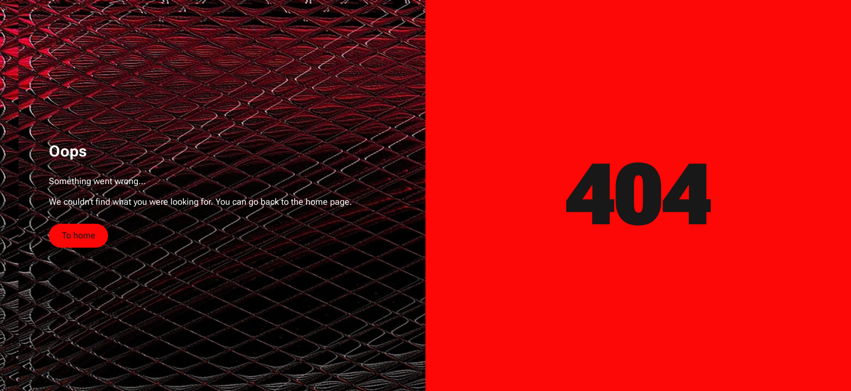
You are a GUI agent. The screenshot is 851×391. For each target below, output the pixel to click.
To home (79, 235)
